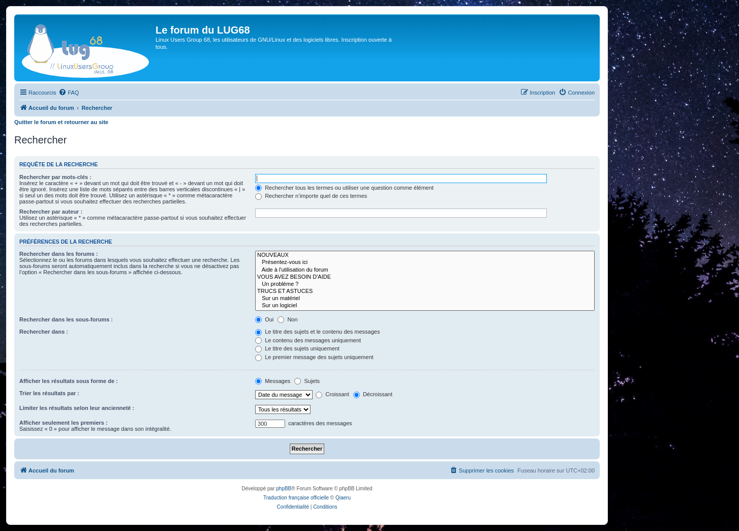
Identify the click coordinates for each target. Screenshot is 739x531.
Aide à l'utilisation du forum (425, 270)
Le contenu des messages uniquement (308, 340)
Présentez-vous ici (425, 262)
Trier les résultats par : (49, 393)
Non (287, 319)
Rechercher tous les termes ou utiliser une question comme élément (344, 188)
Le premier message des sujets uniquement (314, 357)
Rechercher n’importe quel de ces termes (311, 196)
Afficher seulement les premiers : (63, 423)
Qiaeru (343, 497)
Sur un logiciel (425, 305)
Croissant (332, 394)
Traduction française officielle (296, 497)
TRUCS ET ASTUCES (425, 291)
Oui (264, 319)
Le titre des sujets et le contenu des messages (317, 332)
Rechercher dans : (43, 332)
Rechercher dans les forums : (58, 254)
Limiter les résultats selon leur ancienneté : (76, 408)
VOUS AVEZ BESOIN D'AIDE (425, 277)
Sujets (307, 381)
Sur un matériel (425, 298)
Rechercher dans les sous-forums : (66, 319)
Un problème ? (425, 284)
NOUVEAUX (425, 255)
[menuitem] (68, 92)
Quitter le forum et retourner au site (61, 122)
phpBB (283, 488)
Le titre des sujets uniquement (297, 348)
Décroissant (372, 394)
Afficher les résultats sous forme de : (68, 381)
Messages (272, 381)
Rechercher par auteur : (50, 212)
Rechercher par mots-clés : (55, 177)
